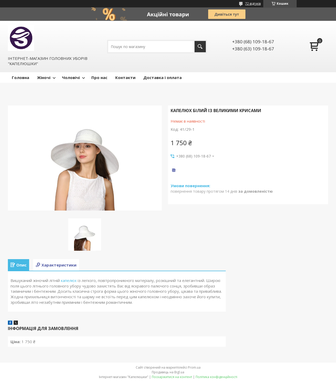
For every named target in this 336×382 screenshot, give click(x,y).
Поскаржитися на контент (172, 377)
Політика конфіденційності (216, 377)
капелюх (69, 280)
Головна (20, 77)
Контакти (125, 77)
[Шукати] (200, 46)
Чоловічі (71, 77)
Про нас (99, 77)
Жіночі (43, 77)
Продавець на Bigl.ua (168, 372)
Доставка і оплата (162, 77)
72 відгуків (253, 3)
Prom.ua (194, 367)
